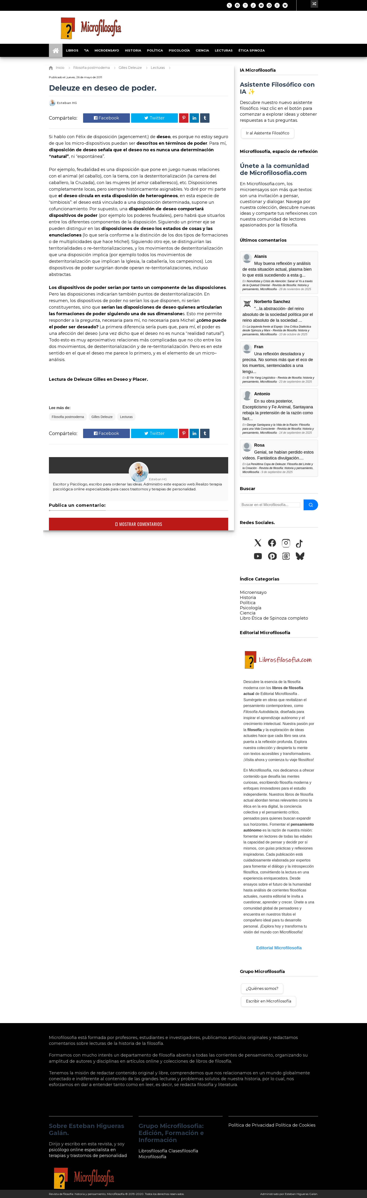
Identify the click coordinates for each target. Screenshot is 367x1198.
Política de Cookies (295, 1125)
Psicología (179, 50)
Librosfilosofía (153, 1151)
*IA (86, 50)
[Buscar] (311, 504)
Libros (72, 50)
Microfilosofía (152, 1156)
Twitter (154, 118)
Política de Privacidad (251, 1125)
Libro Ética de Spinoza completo (274, 618)
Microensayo (107, 50)
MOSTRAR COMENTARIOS (138, 524)
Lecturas (224, 50)
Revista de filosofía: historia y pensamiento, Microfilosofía (87, 1194)
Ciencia (202, 50)
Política (155, 50)
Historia (133, 50)
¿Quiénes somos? (262, 988)
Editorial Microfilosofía (279, 948)
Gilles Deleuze (102, 417)
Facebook (106, 118)
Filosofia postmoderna (68, 417)
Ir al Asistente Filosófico (267, 133)
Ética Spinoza (252, 50)
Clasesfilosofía (183, 1151)
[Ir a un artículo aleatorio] (314, 4)
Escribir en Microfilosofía (268, 1001)
